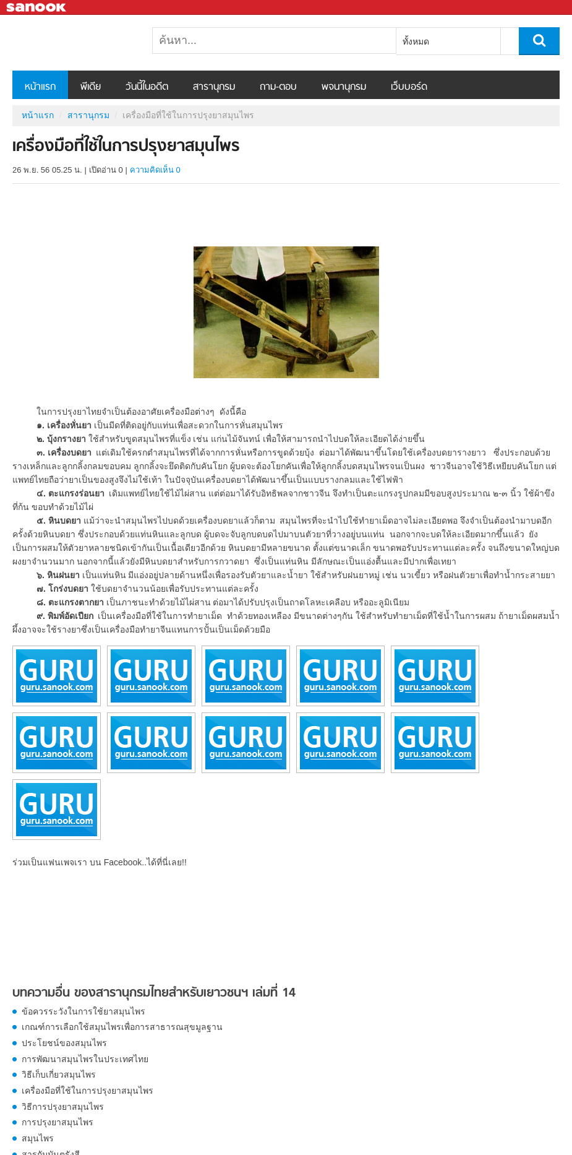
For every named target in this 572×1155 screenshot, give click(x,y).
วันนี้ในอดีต (147, 87)
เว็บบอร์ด (409, 87)
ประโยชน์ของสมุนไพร (64, 1043)
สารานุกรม (214, 87)
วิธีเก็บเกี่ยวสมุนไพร (59, 1074)
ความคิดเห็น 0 (155, 170)
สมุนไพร (38, 1138)
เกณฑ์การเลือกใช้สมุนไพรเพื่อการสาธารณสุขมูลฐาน (122, 1027)
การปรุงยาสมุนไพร (57, 1122)
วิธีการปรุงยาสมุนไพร (63, 1107)
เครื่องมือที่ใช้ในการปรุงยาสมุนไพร (87, 1091)
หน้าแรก (40, 87)
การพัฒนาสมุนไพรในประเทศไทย (85, 1059)
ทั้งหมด (416, 41)
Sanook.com (37, 7)
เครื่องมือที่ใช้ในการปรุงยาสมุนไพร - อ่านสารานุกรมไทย (77, 42)
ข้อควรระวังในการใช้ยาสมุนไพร (83, 1011)
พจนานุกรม (344, 87)
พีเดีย (90, 87)
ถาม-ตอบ (278, 87)
